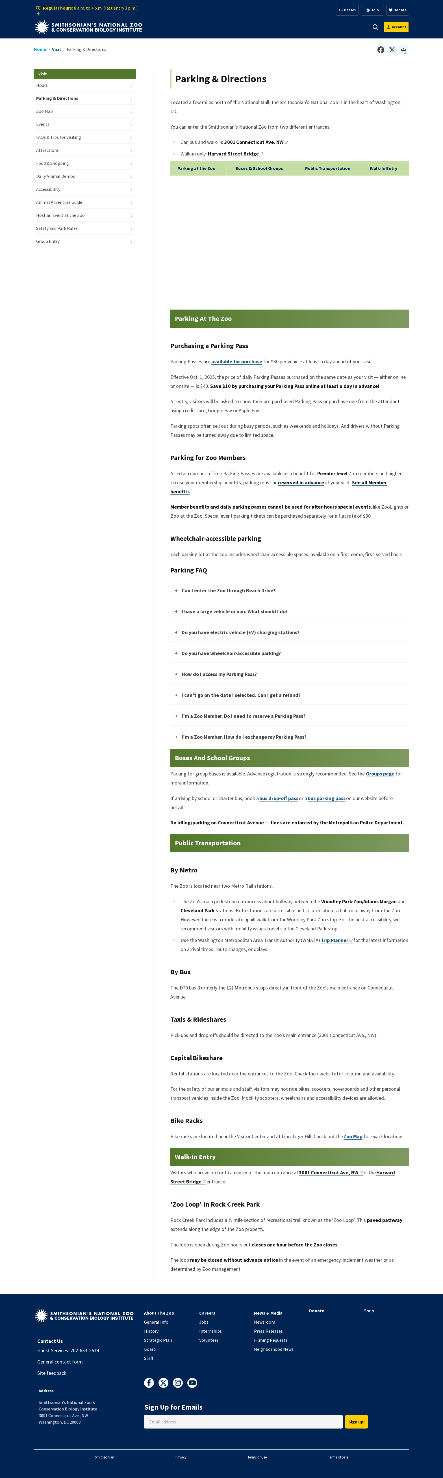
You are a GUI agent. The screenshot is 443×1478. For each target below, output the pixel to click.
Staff (148, 1358)
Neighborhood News (274, 1349)
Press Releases (268, 1331)
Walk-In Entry (383, 168)
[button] (180, 27)
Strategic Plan (158, 1340)
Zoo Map (44, 111)
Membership (266, 27)
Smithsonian (104, 1457)
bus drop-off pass (278, 798)
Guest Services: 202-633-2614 (68, 1350)
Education (304, 27)
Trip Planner (337, 940)
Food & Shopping (52, 163)
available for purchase (236, 361)
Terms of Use (257, 1457)
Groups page (380, 773)
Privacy (180, 1457)
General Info (156, 1322)
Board (150, 1349)
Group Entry (48, 241)
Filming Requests (271, 1340)
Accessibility (48, 189)
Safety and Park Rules (57, 228)
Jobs (204, 1322)
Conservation (343, 27)
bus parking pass (327, 798)
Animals (200, 27)
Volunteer (208, 1340)
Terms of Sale (338, 1457)
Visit (172, 27)
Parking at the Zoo (196, 168)
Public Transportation (327, 168)
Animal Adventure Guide (59, 202)
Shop (369, 1310)
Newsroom (264, 1322)
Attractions (47, 150)
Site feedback (51, 1373)
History (151, 1331)
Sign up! (356, 1422)
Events (42, 124)
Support (231, 27)
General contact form (60, 1361)
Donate (316, 1310)
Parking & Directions (57, 98)
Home (40, 49)
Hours (42, 85)
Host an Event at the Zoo (60, 215)
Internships (210, 1331)
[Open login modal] (396, 27)
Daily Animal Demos (55, 176)
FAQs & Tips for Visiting (58, 137)
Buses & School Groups (259, 168)
